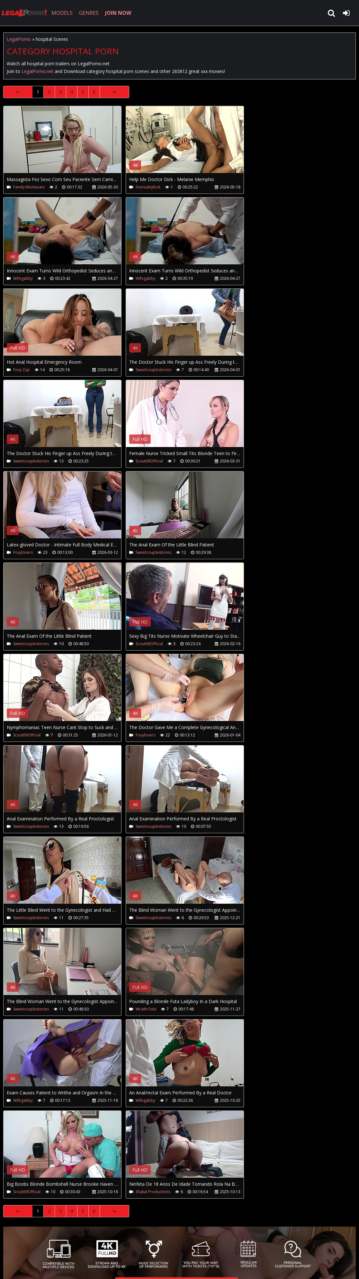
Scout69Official (149, 461)
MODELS (62, 12)
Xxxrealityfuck (148, 187)
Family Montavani (29, 187)
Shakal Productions (153, 1191)
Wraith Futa (146, 1009)
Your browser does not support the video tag (71, 144)
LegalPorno (19, 39)
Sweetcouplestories (153, 369)
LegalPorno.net (26, 13)
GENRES (89, 12)
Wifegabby (23, 278)
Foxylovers (23, 552)
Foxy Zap (21, 369)
